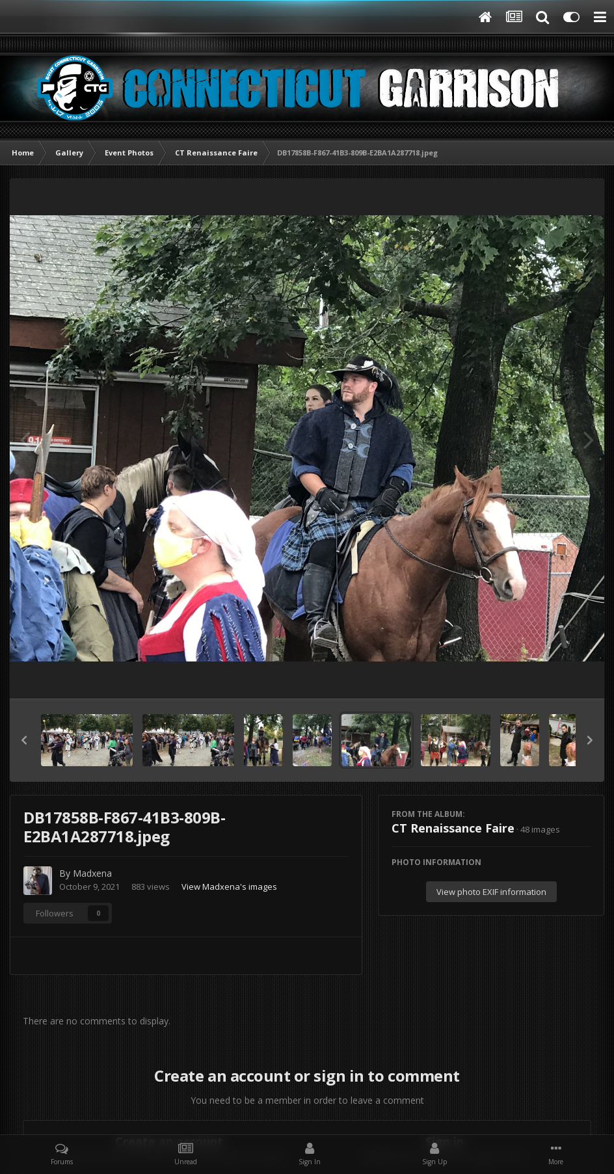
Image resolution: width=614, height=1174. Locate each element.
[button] (24, 740)
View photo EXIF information (491, 892)
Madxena (92, 873)
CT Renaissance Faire (453, 828)
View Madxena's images (229, 886)
